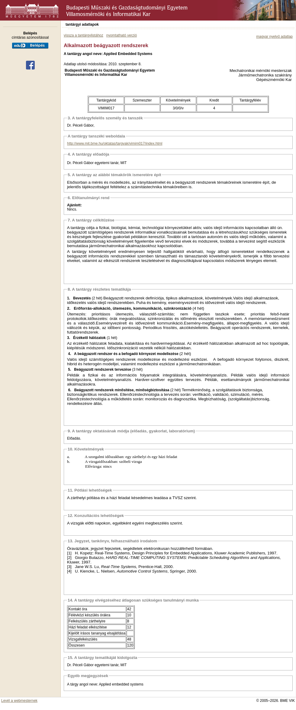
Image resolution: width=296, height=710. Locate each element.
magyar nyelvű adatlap (274, 36)
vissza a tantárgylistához (83, 35)
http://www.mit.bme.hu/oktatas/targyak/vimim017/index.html (114, 143)
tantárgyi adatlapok (82, 24)
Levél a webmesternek (19, 701)
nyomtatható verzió (121, 35)
